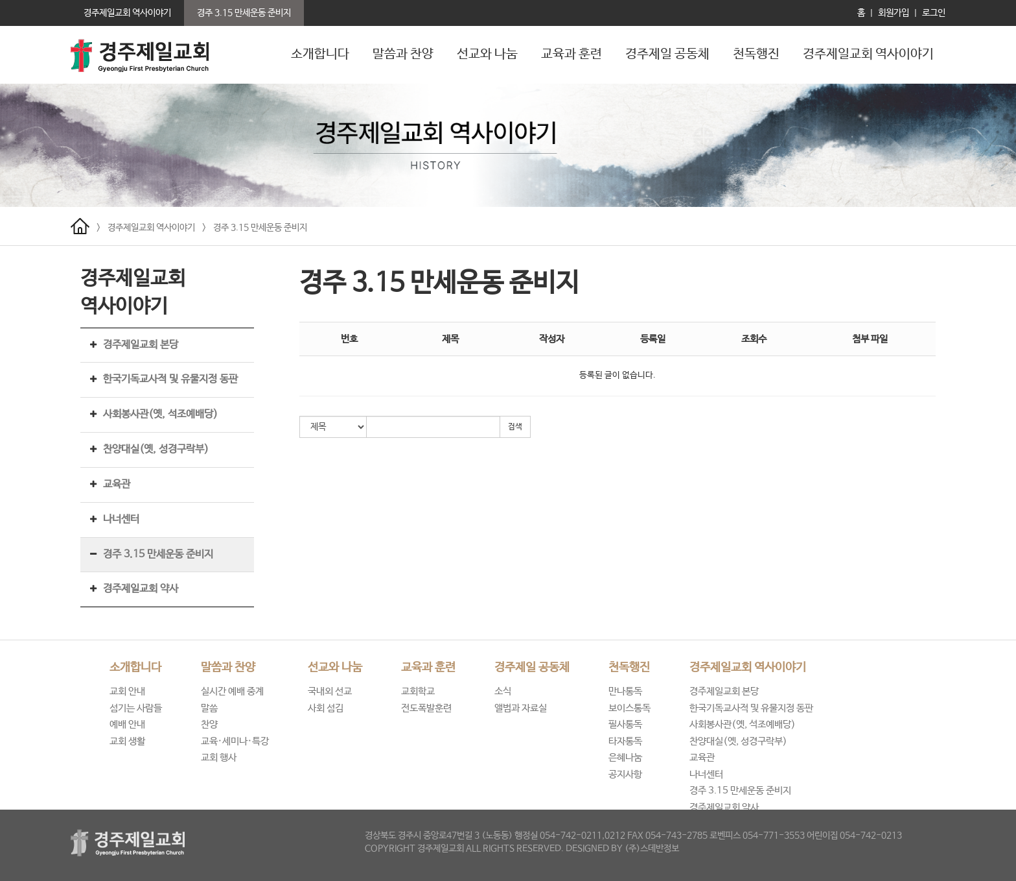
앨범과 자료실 (520, 708)
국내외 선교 (330, 691)
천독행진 (756, 54)
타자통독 (625, 741)
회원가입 (893, 13)
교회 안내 (127, 691)
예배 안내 (127, 724)
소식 (502, 691)
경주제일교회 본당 (140, 345)
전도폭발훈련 (426, 708)
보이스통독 (629, 708)
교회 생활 (127, 741)
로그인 (933, 13)
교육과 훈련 (571, 54)
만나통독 (625, 691)
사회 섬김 (325, 708)
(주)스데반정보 (652, 848)
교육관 (116, 484)
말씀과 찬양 (403, 54)
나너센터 (121, 519)
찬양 (209, 724)
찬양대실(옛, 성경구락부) (156, 449)
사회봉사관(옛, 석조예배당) (160, 414)
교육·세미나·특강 (235, 741)
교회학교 (418, 691)
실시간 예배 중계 (232, 691)
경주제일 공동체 (667, 54)
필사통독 (625, 724)
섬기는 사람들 (136, 708)
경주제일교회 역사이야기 (868, 54)
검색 (515, 426)
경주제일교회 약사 (140, 589)
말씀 (209, 708)
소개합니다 (320, 54)
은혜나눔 (625, 757)
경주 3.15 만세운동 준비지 (260, 228)
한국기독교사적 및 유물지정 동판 (170, 379)
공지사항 (625, 774)
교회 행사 (219, 757)
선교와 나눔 (487, 54)
